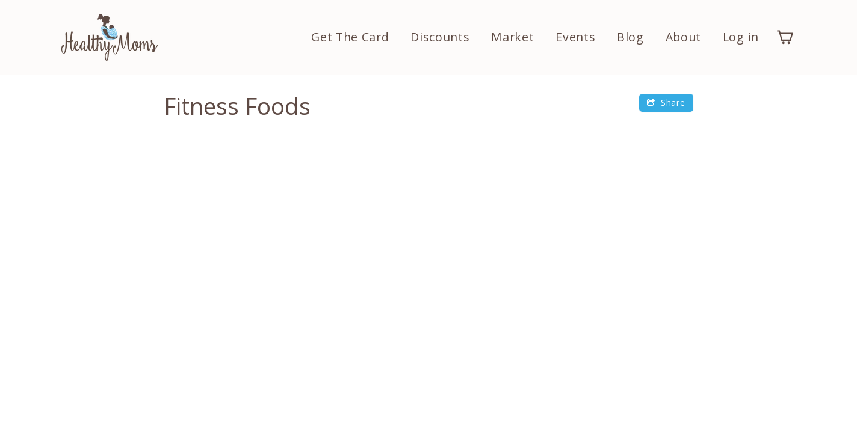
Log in (741, 37)
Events (575, 37)
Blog (630, 37)
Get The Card (350, 37)
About (684, 37)
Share (666, 102)
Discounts (439, 37)
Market (512, 37)
